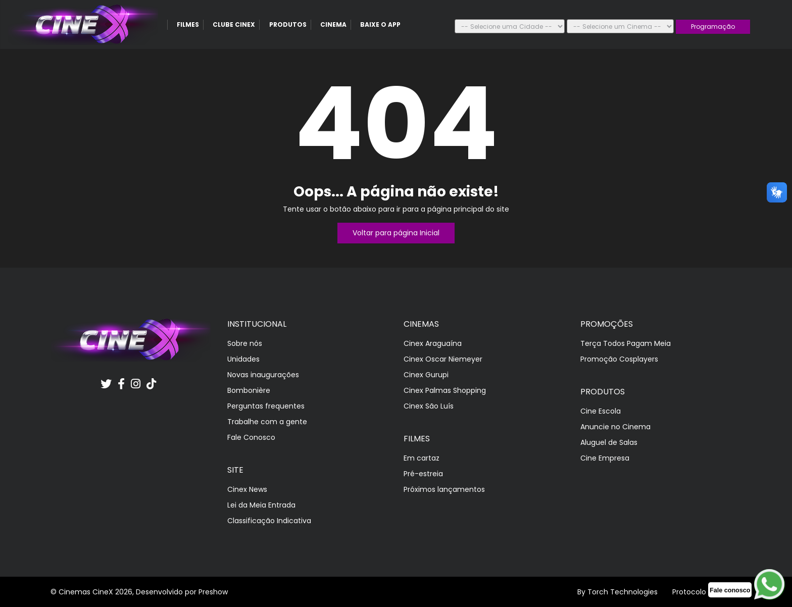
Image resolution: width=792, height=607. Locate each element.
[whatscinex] (730, 590)
